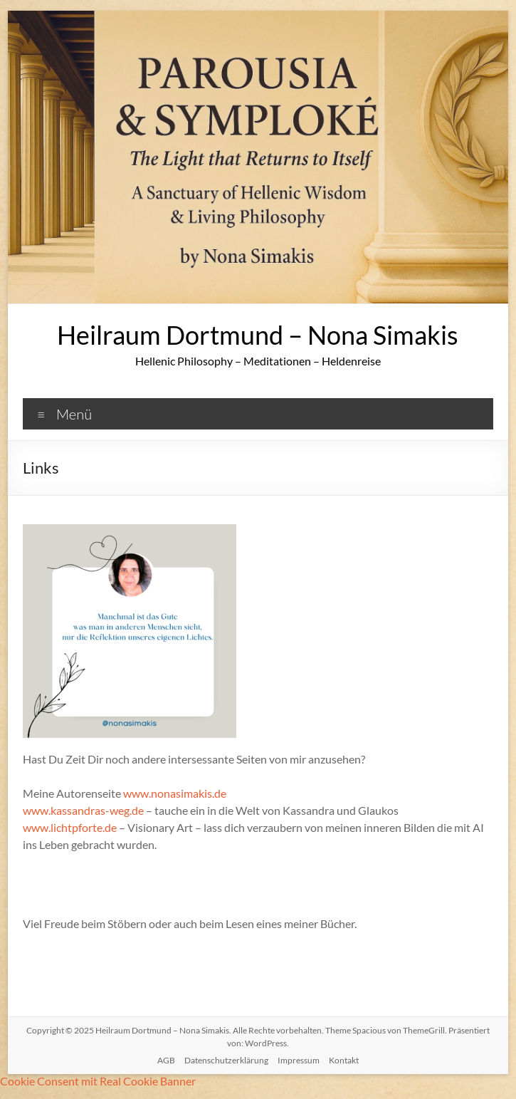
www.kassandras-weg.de (83, 810)
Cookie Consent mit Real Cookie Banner (98, 1081)
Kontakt (344, 1060)
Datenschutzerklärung (226, 1060)
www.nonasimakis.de (174, 793)
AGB (166, 1060)
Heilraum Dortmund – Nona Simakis (257, 334)
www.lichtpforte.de (70, 827)
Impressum (299, 1060)
